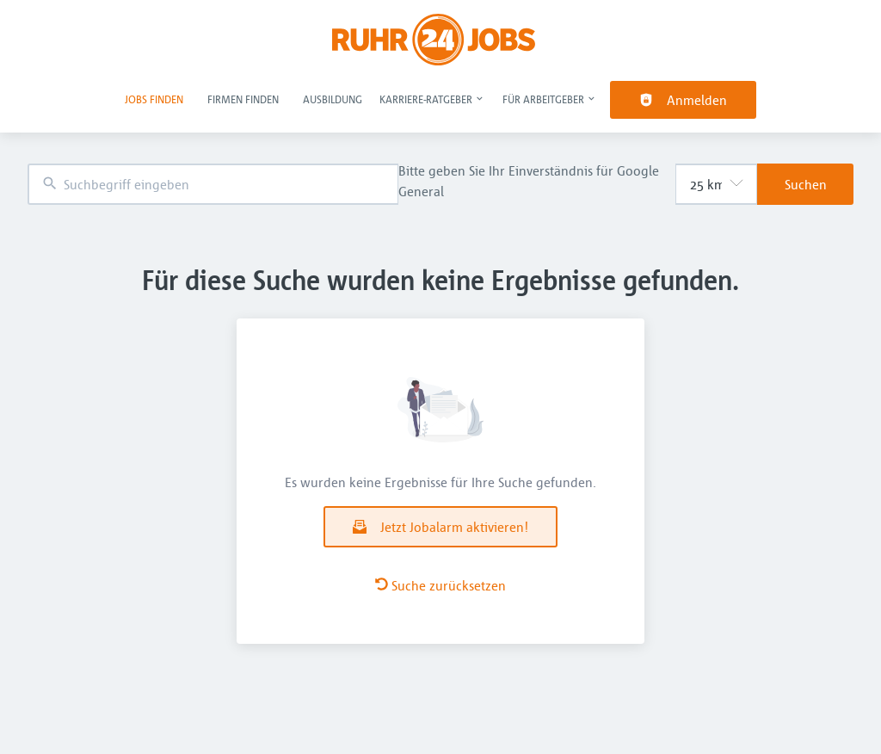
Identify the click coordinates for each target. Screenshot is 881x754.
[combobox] (213, 185)
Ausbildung (332, 99)
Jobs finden (154, 99)
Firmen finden (243, 99)
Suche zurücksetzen (440, 585)
